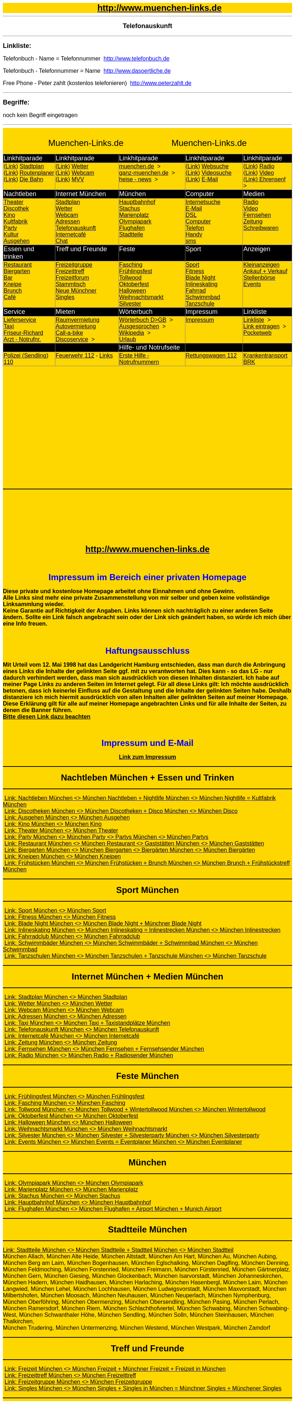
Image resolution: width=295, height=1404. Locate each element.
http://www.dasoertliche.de (137, 71)
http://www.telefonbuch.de (136, 58)
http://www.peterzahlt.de (161, 83)
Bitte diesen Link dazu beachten (47, 717)
